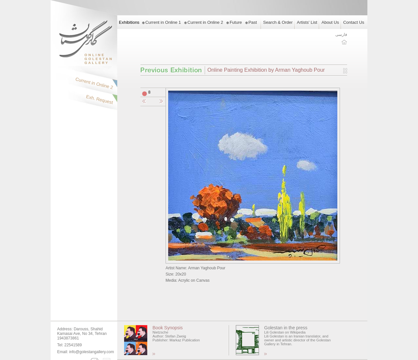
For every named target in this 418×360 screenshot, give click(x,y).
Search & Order (278, 22)
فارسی (341, 34)
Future (236, 22)
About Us (330, 22)
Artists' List (307, 22)
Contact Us (353, 22)
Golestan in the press (285, 327)
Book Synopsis (168, 327)
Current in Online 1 (163, 22)
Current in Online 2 (205, 22)
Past (253, 22)
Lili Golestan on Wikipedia (285, 332)
